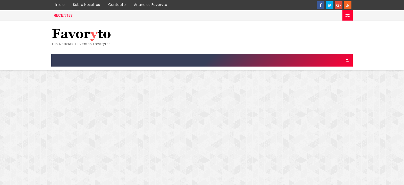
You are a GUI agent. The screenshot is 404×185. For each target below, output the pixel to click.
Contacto (117, 4)
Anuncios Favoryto (150, 4)
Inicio (60, 4)
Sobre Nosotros (86, 4)
